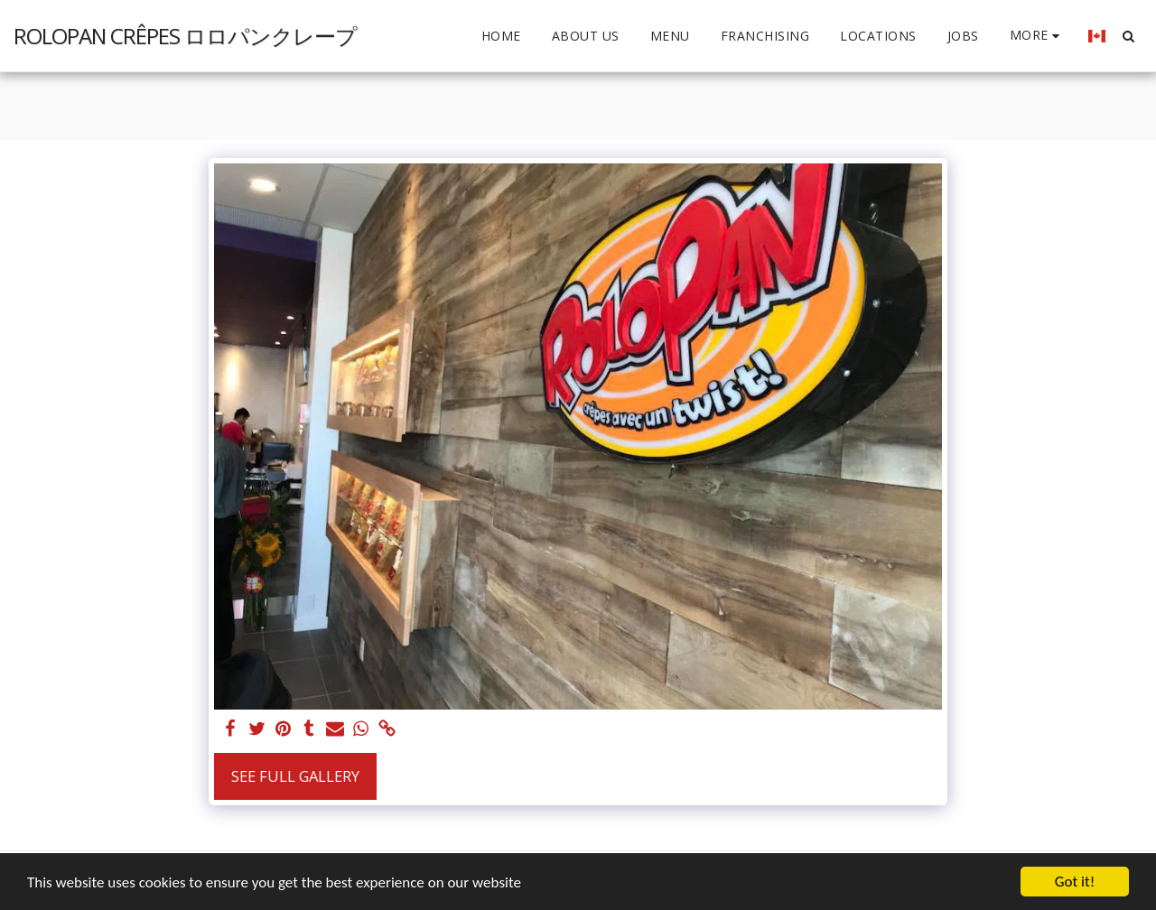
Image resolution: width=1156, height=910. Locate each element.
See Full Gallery (295, 776)
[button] (1128, 35)
